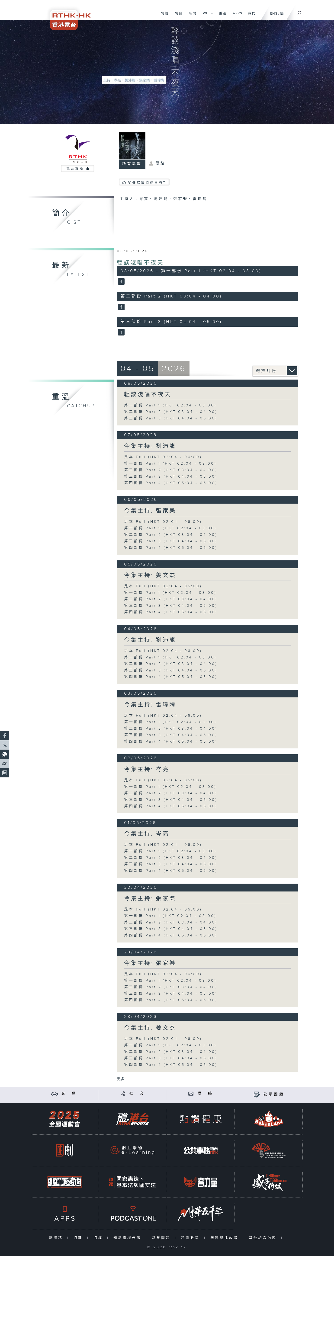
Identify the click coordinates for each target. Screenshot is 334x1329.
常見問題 (162, 1238)
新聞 (191, 16)
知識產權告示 (128, 1238)
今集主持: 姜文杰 (150, 575)
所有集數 (132, 164)
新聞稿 (57, 1238)
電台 (177, 16)
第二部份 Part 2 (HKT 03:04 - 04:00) (171, 412)
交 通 (69, 1093)
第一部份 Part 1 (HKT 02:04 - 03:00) (170, 405)
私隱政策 (191, 1238)
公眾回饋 (274, 1094)
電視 (163, 16)
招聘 (79, 1238)
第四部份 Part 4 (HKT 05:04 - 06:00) (171, 483)
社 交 (137, 1093)
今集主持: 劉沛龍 (150, 446)
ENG (273, 14)
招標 (99, 1238)
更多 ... (122, 1079)
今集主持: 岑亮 (146, 769)
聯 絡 (205, 1093)
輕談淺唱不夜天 (140, 263)
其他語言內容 (264, 1238)
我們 (250, 16)
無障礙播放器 (225, 1238)
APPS (235, 16)
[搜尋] (299, 12)
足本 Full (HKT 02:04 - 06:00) (163, 457)
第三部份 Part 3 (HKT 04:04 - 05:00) (171, 418)
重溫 (220, 16)
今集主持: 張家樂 (150, 511)
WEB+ (206, 16)
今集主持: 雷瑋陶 (150, 705)
